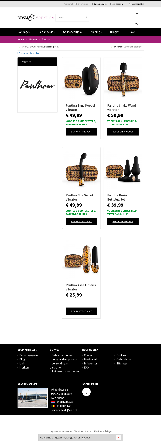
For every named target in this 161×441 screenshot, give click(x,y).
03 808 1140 (61, 406)
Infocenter (90, 363)
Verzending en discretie (59, 365)
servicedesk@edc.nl (64, 410)
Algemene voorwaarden (61, 431)
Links (22, 363)
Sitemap (121, 363)
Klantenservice (99, 4)
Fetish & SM (46, 32)
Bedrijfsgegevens (29, 355)
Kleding (96, 32)
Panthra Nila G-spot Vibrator (79, 197)
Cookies (121, 355)
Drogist (115, 32)
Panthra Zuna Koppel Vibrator (80, 107)
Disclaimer (78, 431)
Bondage (24, 32)
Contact (89, 355)
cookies (86, 437)
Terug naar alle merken (29, 53)
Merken (24, 367)
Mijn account (116, 4)
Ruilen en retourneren (65, 371)
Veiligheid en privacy (64, 359)
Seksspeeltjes (72, 32)
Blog (22, 359)
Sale (132, 32)
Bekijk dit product (81, 131)
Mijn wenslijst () (135, 4)
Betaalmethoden (62, 355)
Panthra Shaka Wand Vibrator (121, 107)
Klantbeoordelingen (103, 431)
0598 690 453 (62, 402)
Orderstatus (123, 359)
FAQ (86, 367)
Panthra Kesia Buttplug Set (117, 197)
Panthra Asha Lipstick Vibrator (81, 287)
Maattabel (90, 359)
